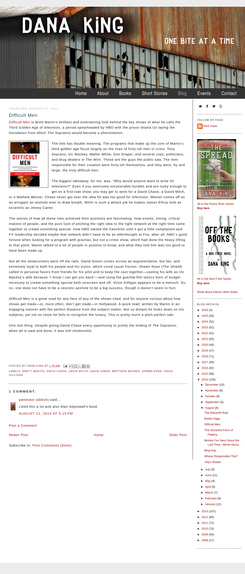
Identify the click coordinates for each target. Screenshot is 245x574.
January (210, 504)
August (210, 407)
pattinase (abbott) (34, 399)
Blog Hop (210, 450)
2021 (205, 339)
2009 (205, 534)
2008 (205, 540)
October (210, 396)
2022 (205, 333)
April (208, 486)
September (212, 402)
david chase (57, 371)
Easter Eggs (212, 418)
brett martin (33, 371)
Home (99, 435)
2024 (205, 321)
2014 (205, 379)
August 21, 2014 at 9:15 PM (46, 413)
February (211, 498)
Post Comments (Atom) (52, 445)
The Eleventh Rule (216, 412)
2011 (205, 523)
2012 (205, 517)
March (209, 492)
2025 (205, 315)
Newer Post (19, 435)
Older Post (178, 435)
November (212, 390)
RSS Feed (210, 126)
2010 (205, 528)
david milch (78, 371)
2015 (205, 373)
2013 (205, 511)
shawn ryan (152, 371)
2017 (205, 362)
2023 (205, 327)
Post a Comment (23, 425)
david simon (100, 371)
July (208, 469)
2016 (205, 368)
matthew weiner (126, 371)
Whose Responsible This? (221, 456)
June (208, 475)
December (212, 384)
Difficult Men (20, 122)
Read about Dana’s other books (217, 292)
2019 (205, 350)
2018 (205, 356)
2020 (205, 344)
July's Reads (212, 462)
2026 (205, 310)
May (208, 481)
